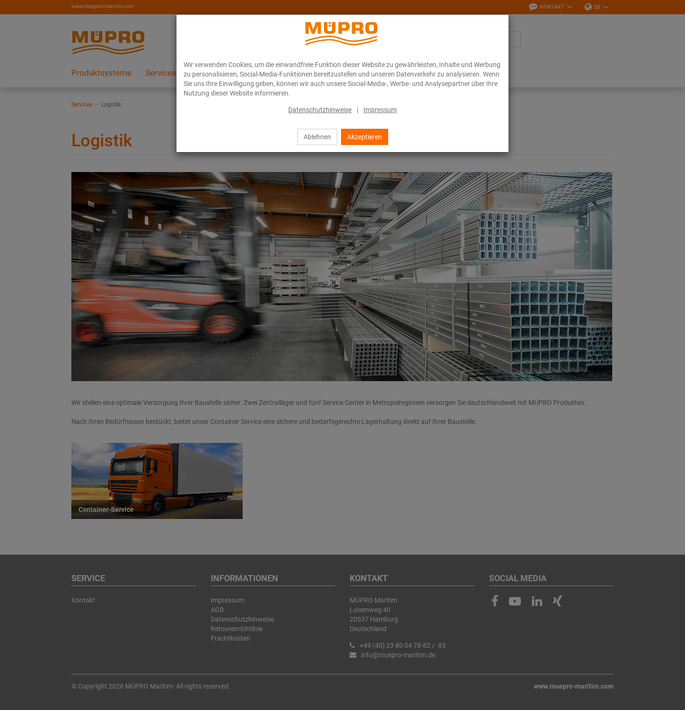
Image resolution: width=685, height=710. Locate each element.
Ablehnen (317, 137)
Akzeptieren (364, 137)
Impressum (380, 110)
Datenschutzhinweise (320, 110)
